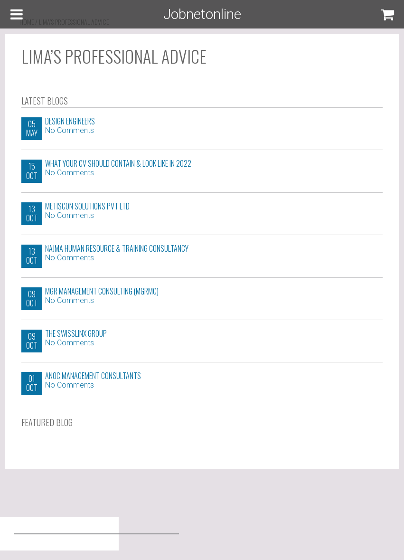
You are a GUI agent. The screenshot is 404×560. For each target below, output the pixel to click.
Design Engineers (70, 121)
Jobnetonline (202, 14)
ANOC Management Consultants (93, 375)
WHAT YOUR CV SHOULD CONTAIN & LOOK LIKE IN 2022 (118, 163)
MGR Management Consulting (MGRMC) (102, 291)
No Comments (69, 130)
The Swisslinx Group (76, 333)
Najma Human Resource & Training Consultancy (116, 248)
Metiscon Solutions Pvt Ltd (87, 206)
